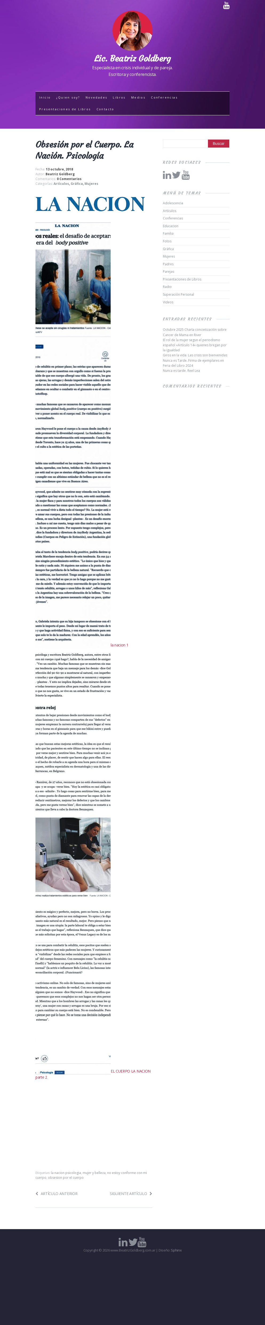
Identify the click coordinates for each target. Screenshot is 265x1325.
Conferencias (164, 97)
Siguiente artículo (131, 1193)
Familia (168, 233)
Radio (167, 286)
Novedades (96, 97)
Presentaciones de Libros (65, 109)
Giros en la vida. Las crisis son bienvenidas (195, 355)
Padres (168, 264)
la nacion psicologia (66, 1173)
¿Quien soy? (68, 97)
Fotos (167, 241)
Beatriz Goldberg (60, 174)
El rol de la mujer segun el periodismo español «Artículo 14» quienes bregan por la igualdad (195, 345)
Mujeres (91, 183)
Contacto (105, 109)
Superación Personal (178, 294)
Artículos (61, 183)
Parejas (168, 271)
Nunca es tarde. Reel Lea (181, 370)
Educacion (170, 226)
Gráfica (77, 183)
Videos (168, 302)
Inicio (45, 97)
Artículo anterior (56, 1193)
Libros (119, 97)
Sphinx (176, 1250)
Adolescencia (173, 203)
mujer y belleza (94, 1173)
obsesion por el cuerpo (66, 1177)
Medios (138, 97)
